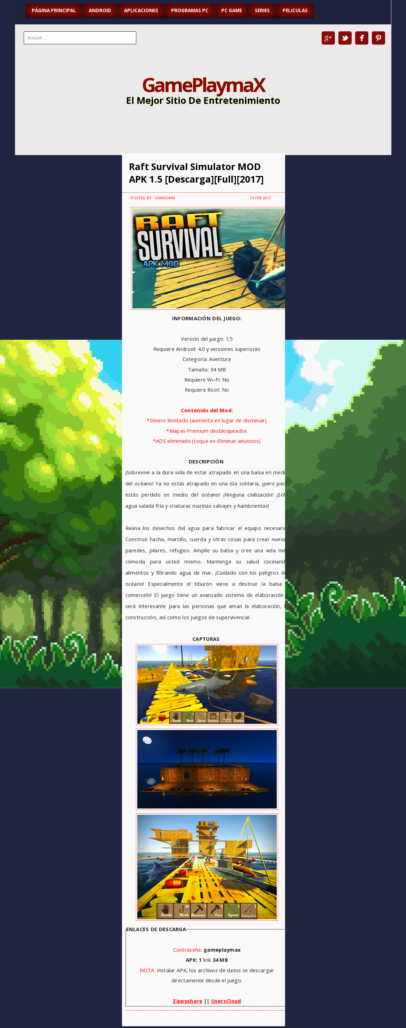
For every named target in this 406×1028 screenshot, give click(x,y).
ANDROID (100, 10)
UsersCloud (226, 1000)
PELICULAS (295, 10)
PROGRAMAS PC (189, 10)
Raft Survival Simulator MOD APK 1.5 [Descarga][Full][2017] (196, 172)
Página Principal (54, 10)
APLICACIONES (141, 10)
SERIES (262, 10)
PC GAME (231, 10)
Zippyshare (187, 1000)
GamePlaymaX (203, 84)
